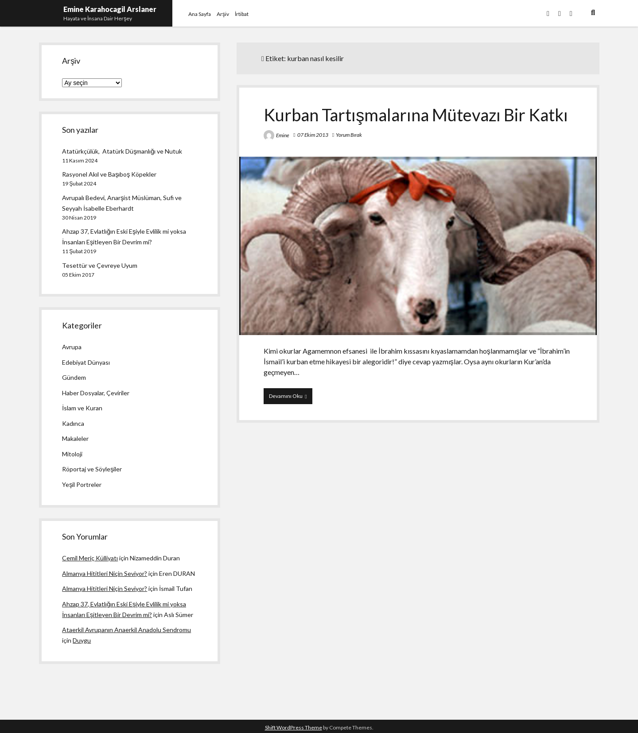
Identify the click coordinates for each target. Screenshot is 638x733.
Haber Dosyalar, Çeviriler (95, 393)
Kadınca (73, 423)
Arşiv (223, 14)
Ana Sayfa (199, 14)
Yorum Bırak (349, 134)
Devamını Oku (290, 398)
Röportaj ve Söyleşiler (92, 469)
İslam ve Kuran (82, 408)
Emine (282, 135)
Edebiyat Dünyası (86, 362)
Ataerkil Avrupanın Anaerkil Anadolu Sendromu (126, 629)
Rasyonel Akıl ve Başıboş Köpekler (109, 174)
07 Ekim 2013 (312, 134)
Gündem (74, 377)
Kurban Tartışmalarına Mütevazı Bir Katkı (416, 114)
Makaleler (75, 438)
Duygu (82, 640)
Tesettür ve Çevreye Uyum (99, 265)
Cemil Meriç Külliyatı (90, 558)
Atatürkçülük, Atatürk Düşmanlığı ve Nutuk (122, 151)
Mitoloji (72, 454)
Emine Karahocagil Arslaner (109, 9)
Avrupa (72, 347)
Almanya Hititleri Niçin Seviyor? (104, 573)
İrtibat (242, 14)
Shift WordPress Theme (293, 727)
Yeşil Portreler (81, 484)
